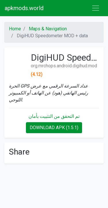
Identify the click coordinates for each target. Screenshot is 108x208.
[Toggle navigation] (95, 8)
